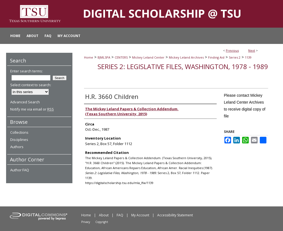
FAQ (120, 215)
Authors (16, 146)
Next (251, 50)
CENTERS (121, 57)
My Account (140, 215)
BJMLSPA (104, 57)
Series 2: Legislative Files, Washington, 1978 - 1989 (183, 66)
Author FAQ (19, 169)
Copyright (101, 222)
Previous (232, 50)
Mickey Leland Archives (186, 57)
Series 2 (234, 57)
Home (88, 57)
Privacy (85, 222)
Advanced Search (25, 101)
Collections (19, 132)
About (104, 215)
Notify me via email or (32, 109)
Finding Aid (216, 57)
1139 (248, 57)
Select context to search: (30, 84)
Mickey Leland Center (148, 57)
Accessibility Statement (175, 215)
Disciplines (19, 139)
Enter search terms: (26, 71)
